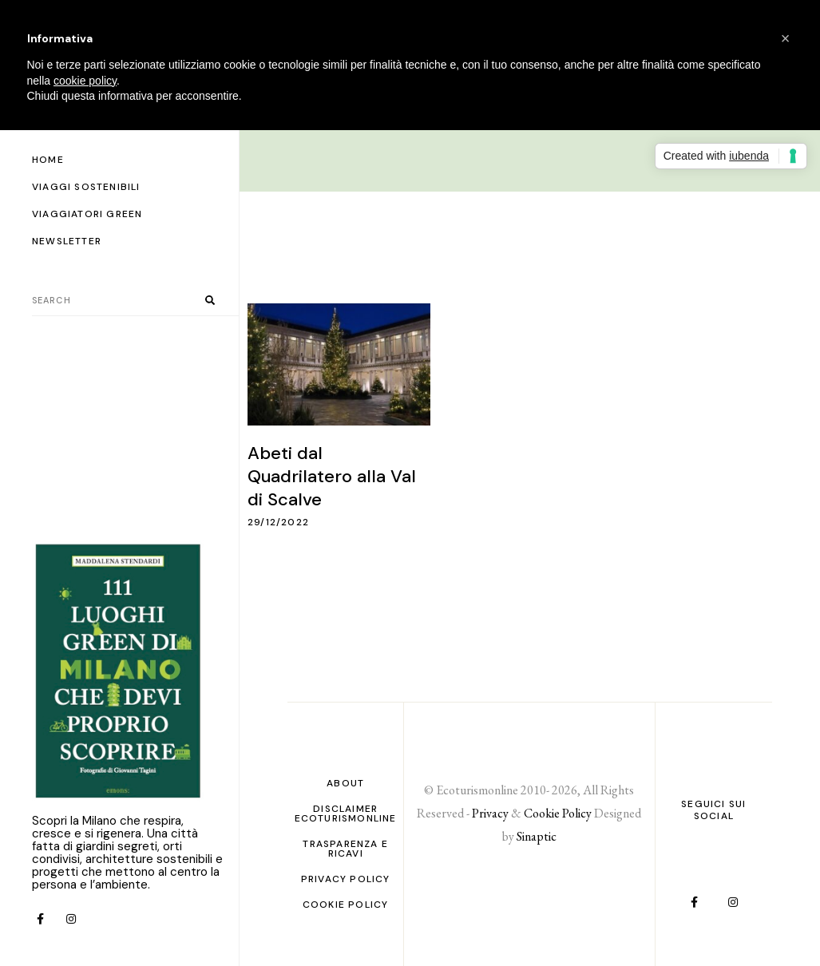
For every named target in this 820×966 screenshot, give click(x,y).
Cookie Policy (346, 904)
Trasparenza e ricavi (345, 848)
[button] (785, 38)
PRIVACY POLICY (345, 879)
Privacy (490, 813)
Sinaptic (537, 836)
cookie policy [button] (85, 80)
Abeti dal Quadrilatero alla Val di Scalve (332, 476)
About (345, 783)
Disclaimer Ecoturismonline (346, 813)
